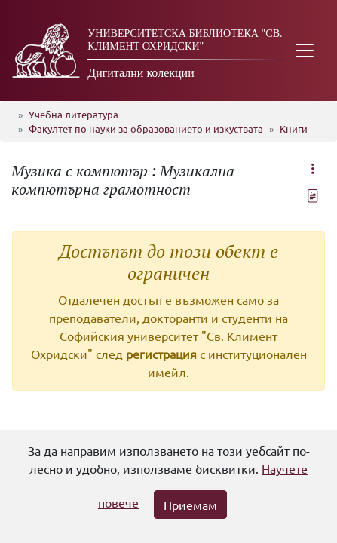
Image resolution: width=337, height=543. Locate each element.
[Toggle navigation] (304, 50)
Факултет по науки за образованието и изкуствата (146, 128)
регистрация (161, 353)
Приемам (190, 504)
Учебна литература (73, 114)
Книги (294, 128)
